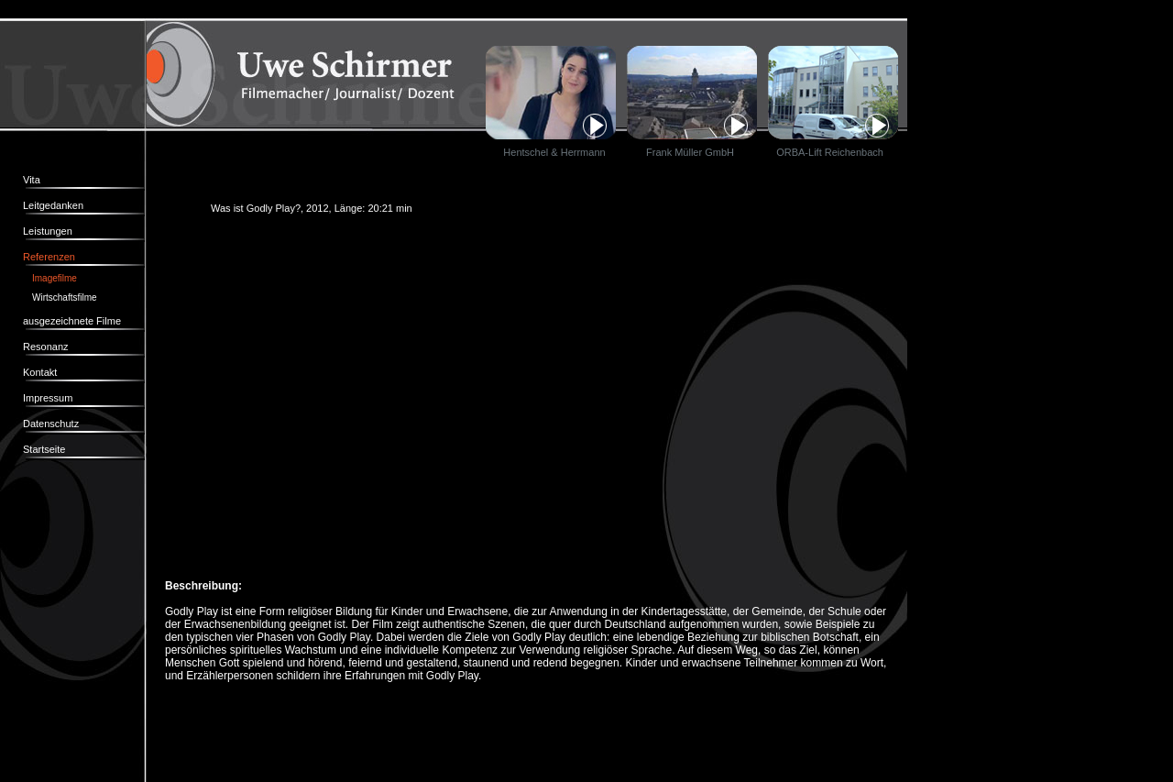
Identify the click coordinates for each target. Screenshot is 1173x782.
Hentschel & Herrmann (554, 152)
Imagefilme (54, 278)
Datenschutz (51, 423)
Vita (31, 179)
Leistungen (47, 231)
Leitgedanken (53, 205)
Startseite (44, 449)
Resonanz (46, 346)
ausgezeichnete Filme (72, 320)
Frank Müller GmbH (690, 152)
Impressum (47, 397)
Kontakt (40, 372)
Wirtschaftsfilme (64, 297)
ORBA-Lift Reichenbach (825, 152)
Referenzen (49, 256)
